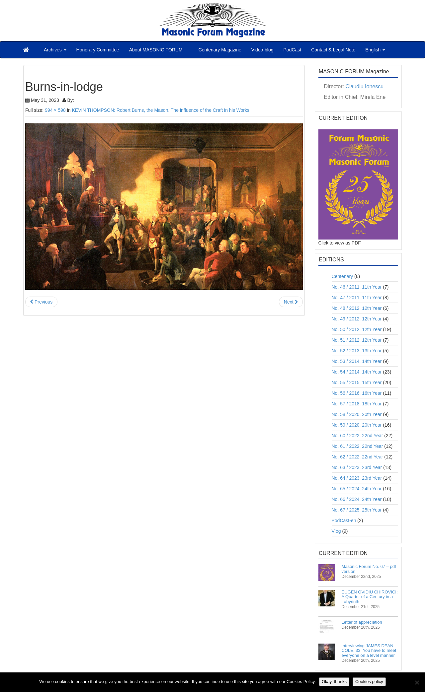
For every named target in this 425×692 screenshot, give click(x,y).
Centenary (342, 276)
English (375, 49)
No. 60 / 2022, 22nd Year (357, 435)
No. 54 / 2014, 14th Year (357, 372)
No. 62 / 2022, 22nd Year (357, 456)
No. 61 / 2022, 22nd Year (357, 446)
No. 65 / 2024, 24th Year (357, 488)
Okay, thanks (334, 681)
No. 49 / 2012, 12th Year (357, 318)
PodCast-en (344, 520)
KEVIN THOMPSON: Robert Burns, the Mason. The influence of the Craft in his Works (160, 110)
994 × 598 (55, 110)
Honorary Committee (97, 49)
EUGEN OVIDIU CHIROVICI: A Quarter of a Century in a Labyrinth (370, 596)
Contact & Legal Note (333, 49)
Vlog (336, 531)
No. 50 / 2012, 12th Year (357, 329)
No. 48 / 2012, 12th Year (357, 308)
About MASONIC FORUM (156, 49)
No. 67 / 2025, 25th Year (357, 510)
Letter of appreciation (362, 622)
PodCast (292, 49)
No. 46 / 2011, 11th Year (357, 287)
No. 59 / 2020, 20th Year (357, 425)
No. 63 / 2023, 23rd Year (357, 467)
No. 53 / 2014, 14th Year (357, 361)
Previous (41, 302)
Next (291, 302)
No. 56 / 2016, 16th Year (357, 393)
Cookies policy (369, 681)
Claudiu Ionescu (364, 86)
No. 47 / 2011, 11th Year (357, 297)
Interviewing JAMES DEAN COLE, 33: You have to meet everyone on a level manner (369, 650)
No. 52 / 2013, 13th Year (357, 350)
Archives (55, 49)
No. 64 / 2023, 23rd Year (357, 478)
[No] (416, 682)
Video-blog (262, 49)
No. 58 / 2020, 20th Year (357, 414)
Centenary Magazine (219, 49)
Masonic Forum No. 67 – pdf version (369, 569)
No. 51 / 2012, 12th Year (357, 340)
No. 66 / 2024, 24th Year (357, 499)
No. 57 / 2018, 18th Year (357, 403)
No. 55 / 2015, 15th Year (357, 382)
